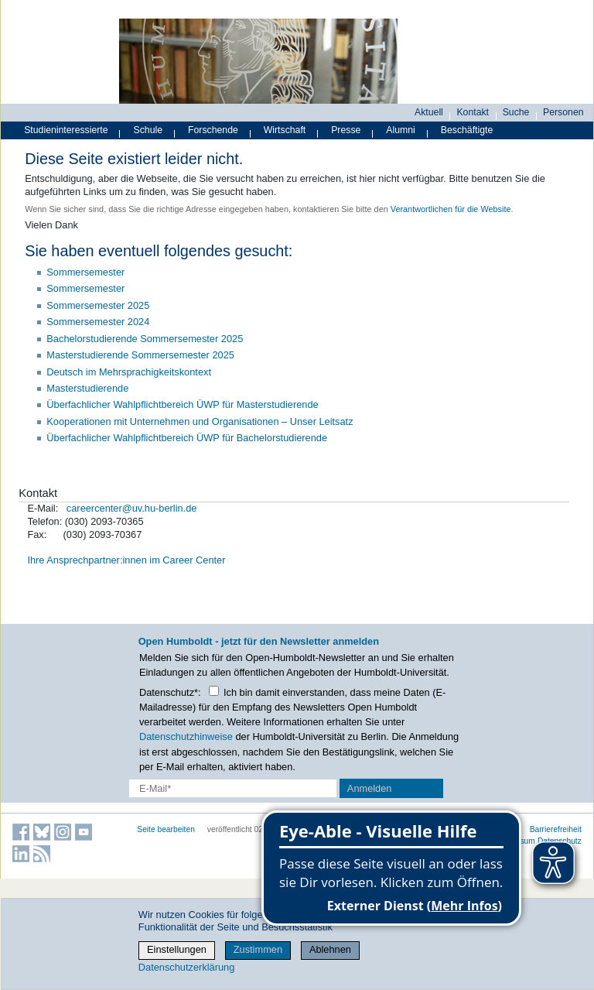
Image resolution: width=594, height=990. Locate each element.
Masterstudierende (87, 388)
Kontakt (472, 112)
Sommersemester (85, 272)
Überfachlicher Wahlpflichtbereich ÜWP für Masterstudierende (182, 404)
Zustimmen (258, 949)
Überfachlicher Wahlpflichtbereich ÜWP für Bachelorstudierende (186, 438)
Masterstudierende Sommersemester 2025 (140, 355)
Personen (563, 112)
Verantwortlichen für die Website (451, 209)
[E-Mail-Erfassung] (232, 788)
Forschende (213, 130)
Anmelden (369, 788)
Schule (148, 130)
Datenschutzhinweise (186, 736)
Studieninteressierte (66, 130)
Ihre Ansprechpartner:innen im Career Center (126, 560)
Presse (345, 130)
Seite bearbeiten (166, 829)
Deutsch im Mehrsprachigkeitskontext (128, 372)
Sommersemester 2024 (97, 321)
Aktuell (429, 112)
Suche (516, 112)
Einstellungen (177, 949)
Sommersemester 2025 (97, 305)
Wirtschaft (285, 130)
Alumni (400, 130)
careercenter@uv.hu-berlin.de (132, 508)
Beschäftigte (467, 130)
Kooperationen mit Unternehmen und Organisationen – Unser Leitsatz (199, 421)
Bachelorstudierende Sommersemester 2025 (144, 338)
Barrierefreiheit (556, 829)
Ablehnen (330, 949)
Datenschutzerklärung (186, 967)
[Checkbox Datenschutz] (214, 691)
